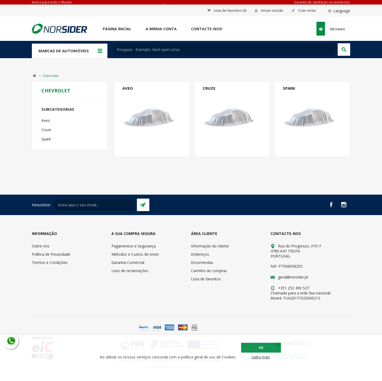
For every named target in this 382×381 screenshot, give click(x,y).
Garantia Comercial (127, 262)
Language (341, 10)
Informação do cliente (210, 246)
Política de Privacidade (51, 254)
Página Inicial (117, 28)
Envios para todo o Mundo (52, 2)
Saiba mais (260, 356)
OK (261, 347)
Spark (289, 88)
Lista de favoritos (206, 278)
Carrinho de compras (209, 270)
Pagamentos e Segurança (133, 246)
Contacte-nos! (206, 28)
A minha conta (161, 28)
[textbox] (224, 49)
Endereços (200, 254)
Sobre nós (40, 246)
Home (34, 75)
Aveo (127, 88)
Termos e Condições (50, 262)
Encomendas (202, 262)
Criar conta (307, 10)
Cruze (209, 88)
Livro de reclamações (129, 270)
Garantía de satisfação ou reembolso (322, 2)
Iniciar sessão (272, 10)
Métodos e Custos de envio (135, 254)
